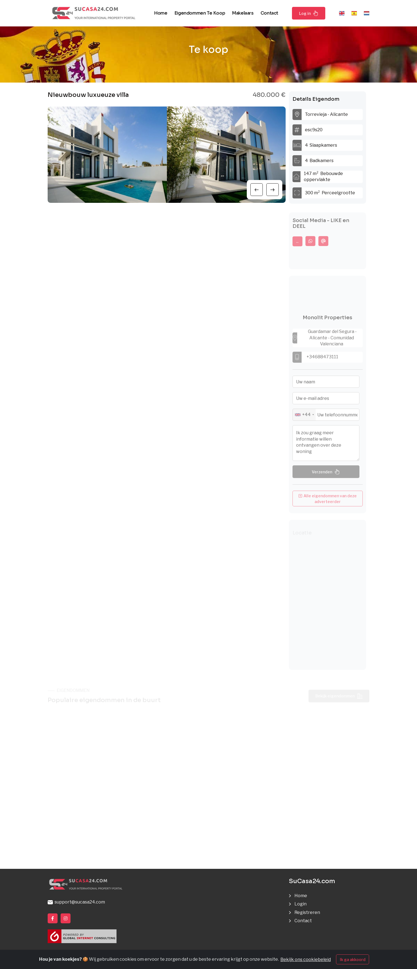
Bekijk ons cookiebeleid (305, 959)
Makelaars (242, 13)
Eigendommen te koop (199, 13)
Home (160, 13)
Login (300, 904)
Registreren (307, 912)
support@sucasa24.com (76, 902)
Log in (308, 13)
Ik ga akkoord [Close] (352, 959)
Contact (269, 13)
